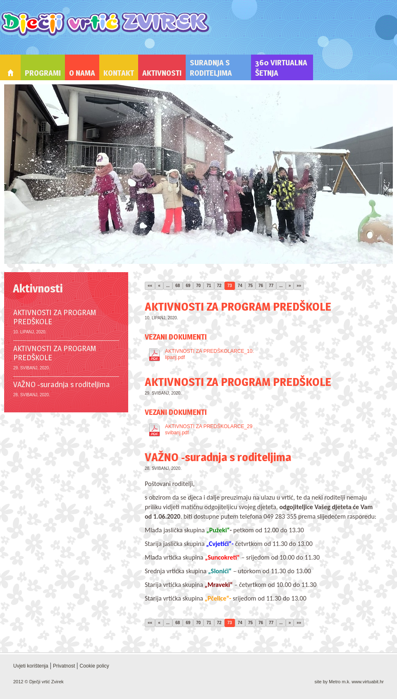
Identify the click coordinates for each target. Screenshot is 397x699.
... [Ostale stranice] (168, 285)
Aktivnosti (162, 73)
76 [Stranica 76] (260, 285)
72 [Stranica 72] (219, 285)
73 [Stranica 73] (229, 285)
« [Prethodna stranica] (159, 285)
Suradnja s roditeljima (211, 68)
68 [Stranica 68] (177, 285)
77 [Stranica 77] (271, 285)
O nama (82, 73)
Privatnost (64, 666)
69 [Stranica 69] (188, 285)
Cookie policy (94, 666)
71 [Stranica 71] (208, 285)
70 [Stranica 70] (198, 285)
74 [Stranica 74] (240, 285)
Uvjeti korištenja (30, 666)
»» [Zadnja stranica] (299, 285)
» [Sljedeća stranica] (290, 285)
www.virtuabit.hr (368, 681)
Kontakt (118, 73)
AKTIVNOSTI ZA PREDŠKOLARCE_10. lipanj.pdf (209, 354)
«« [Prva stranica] (150, 285)
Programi (43, 73)
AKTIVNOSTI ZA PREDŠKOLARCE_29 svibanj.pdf (208, 430)
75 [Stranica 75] (250, 285)
